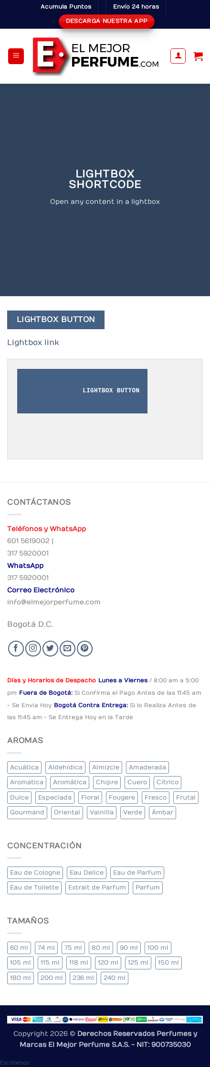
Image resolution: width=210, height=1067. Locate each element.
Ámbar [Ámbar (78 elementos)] (162, 812)
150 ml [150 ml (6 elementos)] (168, 962)
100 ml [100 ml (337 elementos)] (157, 947)
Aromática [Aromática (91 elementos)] (69, 782)
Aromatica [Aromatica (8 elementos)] (26, 782)
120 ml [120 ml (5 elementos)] (108, 962)
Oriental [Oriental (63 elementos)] (67, 812)
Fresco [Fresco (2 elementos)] (156, 797)
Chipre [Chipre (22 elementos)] (107, 782)
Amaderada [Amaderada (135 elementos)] (147, 767)
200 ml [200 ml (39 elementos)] (52, 977)
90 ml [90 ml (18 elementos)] (129, 947)
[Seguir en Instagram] (33, 648)
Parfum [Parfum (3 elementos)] (148, 887)
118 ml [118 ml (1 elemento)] (78, 962)
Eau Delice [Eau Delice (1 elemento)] (87, 872)
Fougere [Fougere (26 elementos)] (122, 797)
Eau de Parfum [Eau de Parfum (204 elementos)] (137, 872)
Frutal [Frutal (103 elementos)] (186, 797)
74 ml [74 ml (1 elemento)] (46, 947)
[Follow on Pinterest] (85, 648)
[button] (16, 56)
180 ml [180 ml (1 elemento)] (20, 977)
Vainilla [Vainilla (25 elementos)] (102, 812)
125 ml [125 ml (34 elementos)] (138, 962)
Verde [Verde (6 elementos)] (132, 812)
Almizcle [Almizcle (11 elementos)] (105, 767)
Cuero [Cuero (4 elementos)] (137, 782)
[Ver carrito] (198, 56)
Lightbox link (33, 342)
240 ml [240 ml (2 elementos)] (115, 977)
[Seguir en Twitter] (50, 648)
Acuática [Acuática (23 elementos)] (24, 767)
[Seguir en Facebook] (16, 648)
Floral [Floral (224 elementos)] (90, 797)
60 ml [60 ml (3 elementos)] (19, 947)
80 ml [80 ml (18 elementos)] (101, 947)
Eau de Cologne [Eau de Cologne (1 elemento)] (35, 872)
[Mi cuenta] (178, 56)
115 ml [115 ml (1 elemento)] (50, 962)
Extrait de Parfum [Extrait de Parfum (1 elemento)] (97, 887)
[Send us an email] (67, 648)
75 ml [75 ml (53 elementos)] (73, 947)
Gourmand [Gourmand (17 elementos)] (27, 812)
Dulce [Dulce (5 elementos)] (19, 797)
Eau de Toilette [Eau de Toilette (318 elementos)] (34, 887)
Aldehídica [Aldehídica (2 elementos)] (65, 767)
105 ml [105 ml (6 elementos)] (20, 962)
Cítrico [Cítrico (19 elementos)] (167, 782)
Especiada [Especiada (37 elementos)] (55, 797)
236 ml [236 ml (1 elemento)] (83, 977)
